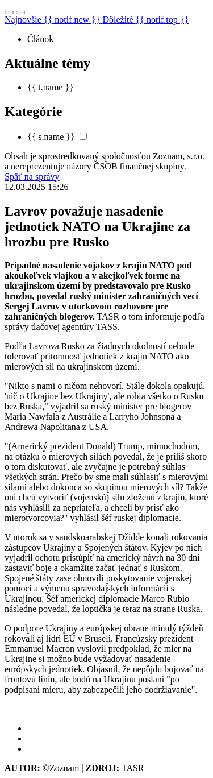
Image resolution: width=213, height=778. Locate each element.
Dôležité (145, 19)
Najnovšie (53, 19)
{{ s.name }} (51, 137)
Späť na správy (32, 176)
